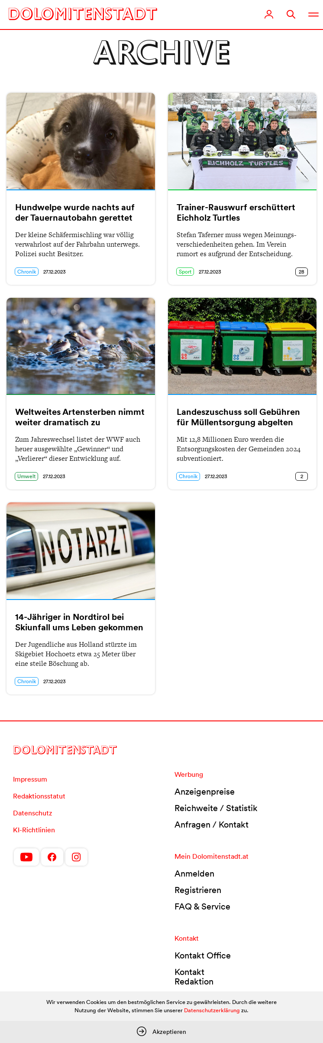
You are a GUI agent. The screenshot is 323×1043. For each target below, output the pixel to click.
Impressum (30, 779)
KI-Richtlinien (34, 829)
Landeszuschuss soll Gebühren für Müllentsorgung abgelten (238, 417)
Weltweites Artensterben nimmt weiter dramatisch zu (80, 417)
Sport (185, 271)
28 (301, 271)
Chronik (26, 271)
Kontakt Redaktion (193, 977)
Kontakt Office (202, 955)
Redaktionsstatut (39, 796)
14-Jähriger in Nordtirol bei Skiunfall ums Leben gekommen (79, 622)
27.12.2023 (54, 271)
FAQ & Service (202, 906)
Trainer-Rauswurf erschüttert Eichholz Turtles (236, 212)
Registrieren (197, 890)
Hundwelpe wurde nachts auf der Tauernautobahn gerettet (75, 212)
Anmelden (194, 873)
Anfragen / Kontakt (211, 824)
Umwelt (26, 476)
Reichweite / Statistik (216, 808)
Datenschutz (32, 812)
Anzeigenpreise (204, 791)
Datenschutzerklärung (212, 1010)
